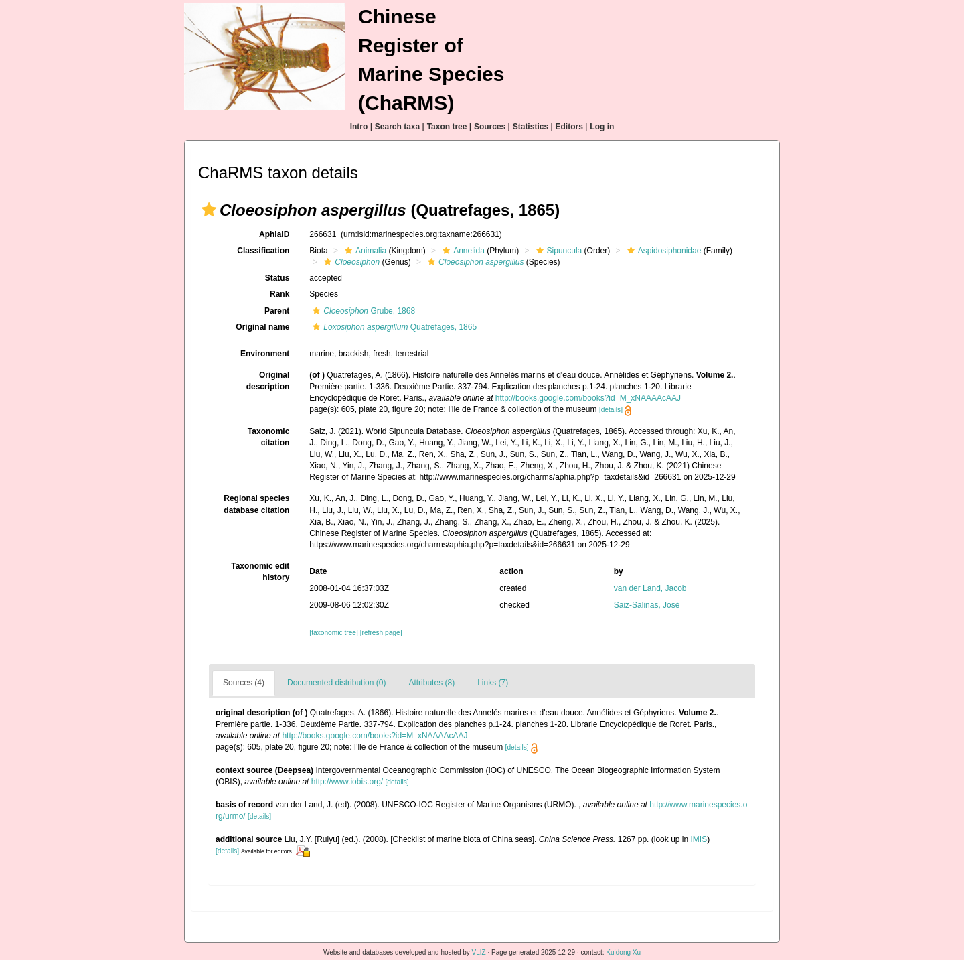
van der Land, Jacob (650, 588)
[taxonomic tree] (333, 632)
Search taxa (397, 126)
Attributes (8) (431, 682)
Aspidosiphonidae (663, 250)
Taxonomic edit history (260, 571)
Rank (279, 294)
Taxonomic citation (268, 437)
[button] (209, 210)
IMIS (699, 839)
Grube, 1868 (362, 311)
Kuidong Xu (623, 952)
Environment (264, 353)
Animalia (363, 250)
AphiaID (274, 234)
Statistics (530, 126)
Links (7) (492, 682)
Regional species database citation (256, 504)
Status (277, 278)
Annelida (462, 250)
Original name (262, 327)
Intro (359, 126)
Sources (489, 126)
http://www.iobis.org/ (347, 781)
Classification (263, 250)
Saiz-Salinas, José (647, 605)
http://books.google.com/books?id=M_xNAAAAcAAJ (588, 398)
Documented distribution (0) (336, 682)
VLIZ (479, 952)
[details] (611, 409)
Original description (268, 380)
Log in (602, 126)
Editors (569, 126)
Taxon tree (447, 126)
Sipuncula (557, 250)
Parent (276, 311)
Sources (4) (243, 682)
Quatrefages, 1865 (393, 327)
